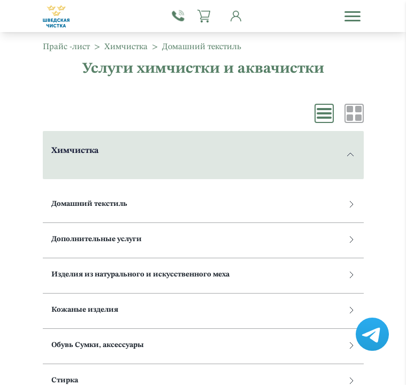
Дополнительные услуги (202, 239)
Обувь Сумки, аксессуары (202, 345)
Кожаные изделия (202, 310)
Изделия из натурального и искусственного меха (202, 275)
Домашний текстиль (202, 204)
